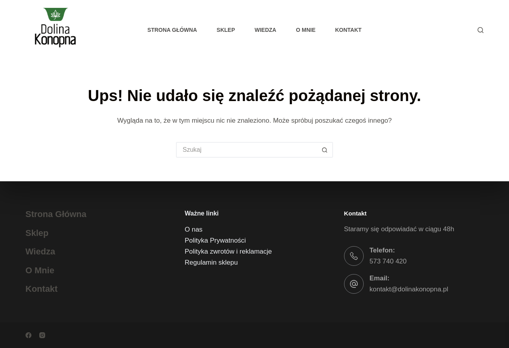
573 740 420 (388, 261)
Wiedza (265, 30)
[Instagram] (42, 335)
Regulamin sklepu (211, 262)
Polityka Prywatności (215, 240)
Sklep (226, 30)
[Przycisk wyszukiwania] (325, 150)
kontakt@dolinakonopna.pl (409, 289)
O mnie (305, 30)
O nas (193, 229)
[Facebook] (28, 335)
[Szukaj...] (246, 150)
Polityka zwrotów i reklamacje (228, 251)
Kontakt (348, 30)
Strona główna (172, 30)
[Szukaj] (480, 30)
